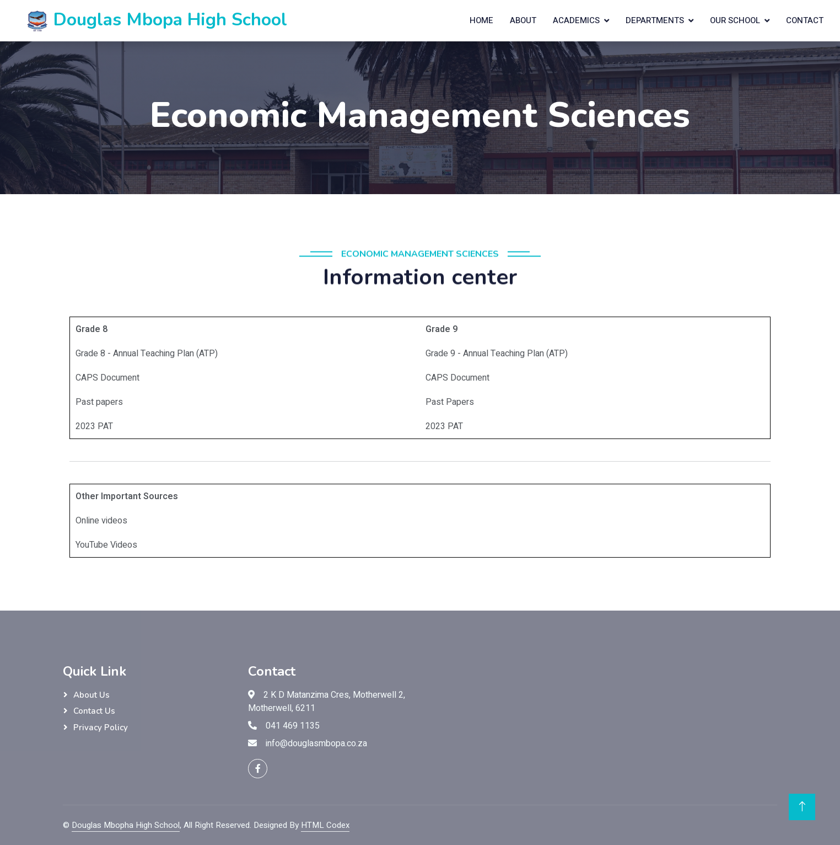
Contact (804, 20)
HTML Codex (325, 825)
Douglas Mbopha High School (126, 825)
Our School (735, 20)
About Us (91, 694)
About (523, 20)
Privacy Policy (100, 727)
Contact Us (94, 710)
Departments (655, 20)
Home (481, 20)
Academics (576, 20)
